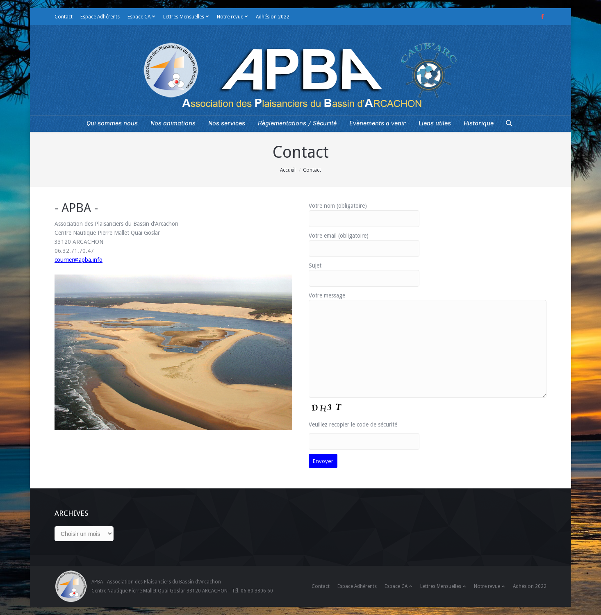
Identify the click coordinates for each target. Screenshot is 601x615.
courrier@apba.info (78, 259)
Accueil (288, 170)
